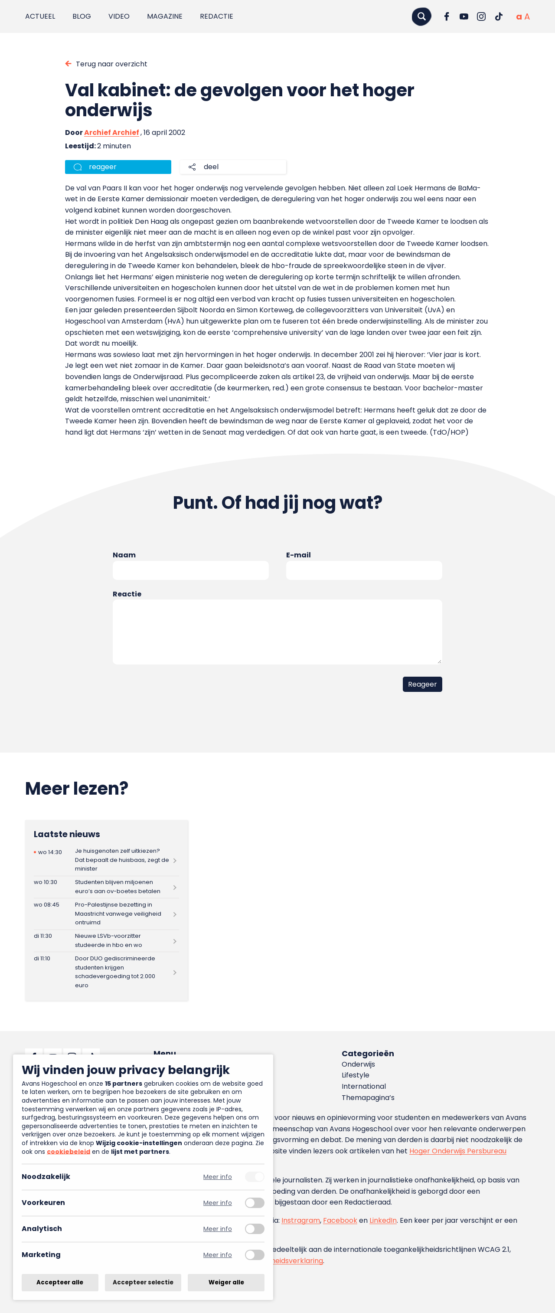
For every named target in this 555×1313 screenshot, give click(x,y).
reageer (103, 167)
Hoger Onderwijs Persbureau (457, 1151)
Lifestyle (355, 1075)
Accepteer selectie (143, 1282)
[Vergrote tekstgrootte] (527, 16)
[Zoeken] (421, 16)
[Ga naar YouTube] (464, 16)
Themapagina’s (368, 1098)
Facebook (340, 1220)
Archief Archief (111, 133)
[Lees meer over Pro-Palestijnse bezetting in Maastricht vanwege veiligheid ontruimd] (106, 913)
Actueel (40, 16)
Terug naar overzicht (111, 64)
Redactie (216, 16)
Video (119, 16)
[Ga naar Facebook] (446, 16)
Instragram (300, 1220)
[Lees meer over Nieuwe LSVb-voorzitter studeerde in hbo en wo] (106, 941)
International (364, 1086)
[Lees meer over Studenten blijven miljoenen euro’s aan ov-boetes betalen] (106, 887)
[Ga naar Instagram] (481, 16)
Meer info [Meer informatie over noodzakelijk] (217, 1177)
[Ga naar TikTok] (498, 16)
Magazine (165, 16)
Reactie (127, 594)
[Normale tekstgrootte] (519, 16)
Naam (124, 555)
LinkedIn (383, 1220)
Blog (81, 16)
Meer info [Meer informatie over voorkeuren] (217, 1203)
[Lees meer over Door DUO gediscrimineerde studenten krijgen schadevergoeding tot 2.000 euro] (106, 972)
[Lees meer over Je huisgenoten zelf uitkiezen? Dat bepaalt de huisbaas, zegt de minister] (106, 860)
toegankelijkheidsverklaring (276, 1261)
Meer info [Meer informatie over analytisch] (217, 1229)
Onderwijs (358, 1064)
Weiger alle (226, 1282)
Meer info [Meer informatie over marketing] (217, 1255)
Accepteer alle (59, 1282)
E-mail (298, 555)
